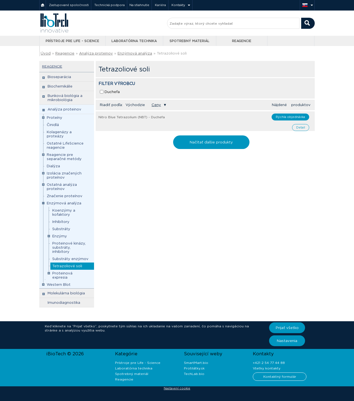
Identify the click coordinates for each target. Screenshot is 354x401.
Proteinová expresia (62, 275)
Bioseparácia (59, 77)
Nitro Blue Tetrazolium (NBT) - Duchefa (131, 117)
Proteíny (54, 117)
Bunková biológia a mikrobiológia (65, 98)
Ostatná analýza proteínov (62, 186)
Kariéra (160, 5)
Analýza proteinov (96, 53)
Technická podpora (109, 5)
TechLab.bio (194, 374)
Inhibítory (60, 222)
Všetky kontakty (266, 368)
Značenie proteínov (64, 196)
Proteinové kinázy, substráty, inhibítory (69, 247)
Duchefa (112, 92)
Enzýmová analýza (135, 53)
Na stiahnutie (139, 5)
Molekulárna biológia (66, 293)
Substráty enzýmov (70, 259)
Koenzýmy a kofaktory (63, 212)
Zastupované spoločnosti (69, 5)
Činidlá (53, 125)
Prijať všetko (287, 328)
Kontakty (178, 5)
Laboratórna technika (134, 41)
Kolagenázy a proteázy (59, 134)
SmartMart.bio (196, 363)
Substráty (61, 229)
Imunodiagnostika (64, 302)
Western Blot (59, 284)
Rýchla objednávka (290, 117)
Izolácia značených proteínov (64, 175)
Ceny (156, 105)
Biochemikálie (60, 86)
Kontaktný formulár (279, 376)
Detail (300, 127)
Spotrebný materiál (189, 41)
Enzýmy (59, 236)
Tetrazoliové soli (172, 53)
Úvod (46, 53)
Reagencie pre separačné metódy (64, 157)
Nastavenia (287, 341)
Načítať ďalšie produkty (211, 142)
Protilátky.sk (194, 368)
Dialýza (53, 166)
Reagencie (241, 41)
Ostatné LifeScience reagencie (65, 145)
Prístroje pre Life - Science (72, 41)
